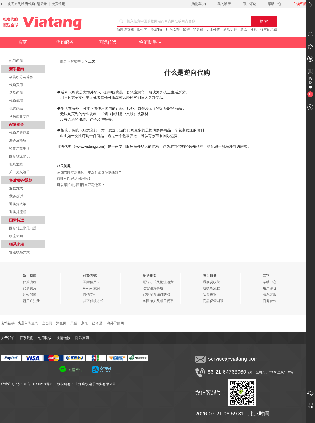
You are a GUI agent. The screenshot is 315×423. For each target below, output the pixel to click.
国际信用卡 (91, 282)
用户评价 (269, 288)
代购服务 (65, 42)
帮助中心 (274, 4)
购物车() (198, 4)
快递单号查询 (28, 323)
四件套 (142, 29)
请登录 (42, 4)
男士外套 (213, 29)
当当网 (47, 323)
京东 (84, 323)
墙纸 (243, 29)
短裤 (186, 29)
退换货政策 (17, 204)
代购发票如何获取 (156, 295)
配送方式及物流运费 (158, 282)
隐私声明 (82, 338)
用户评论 (249, 4)
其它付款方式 (93, 301)
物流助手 (150, 42)
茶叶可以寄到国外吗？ (74, 179)
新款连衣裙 (125, 29)
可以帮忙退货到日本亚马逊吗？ (81, 185)
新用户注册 (31, 301)
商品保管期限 (213, 301)
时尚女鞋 (173, 29)
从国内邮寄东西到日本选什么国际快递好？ (89, 172)
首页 (22, 42)
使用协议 (45, 338)
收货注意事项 (19, 148)
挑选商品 (16, 108)
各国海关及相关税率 (158, 301)
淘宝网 (61, 323)
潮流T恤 (157, 29)
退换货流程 (17, 212)
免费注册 (58, 4)
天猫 (73, 323)
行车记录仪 (268, 29)
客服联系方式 (19, 252)
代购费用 (16, 85)
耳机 (253, 29)
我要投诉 (16, 196)
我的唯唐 (224, 4)
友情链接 (63, 338)
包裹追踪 (16, 164)
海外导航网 (115, 323)
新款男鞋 (230, 29)
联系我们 (26, 338)
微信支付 (90, 295)
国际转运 (107, 42)
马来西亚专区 (19, 116)
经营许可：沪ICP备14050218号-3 (29, 384)
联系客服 (269, 295)
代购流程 (16, 101)
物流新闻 (16, 236)
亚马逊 (97, 323)
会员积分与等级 (21, 77)
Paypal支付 (91, 288)
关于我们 (8, 338)
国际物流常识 (19, 156)
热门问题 (16, 61)
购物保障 (29, 295)
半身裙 (198, 29)
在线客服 (300, 4)
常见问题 (16, 93)
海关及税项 (17, 140)
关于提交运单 (19, 172)
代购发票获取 (19, 133)
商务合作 (269, 301)
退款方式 (16, 188)
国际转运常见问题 (22, 228)
